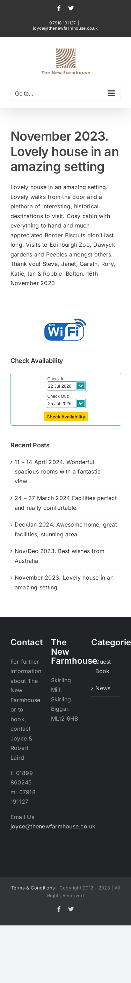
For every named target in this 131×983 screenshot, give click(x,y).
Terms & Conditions (33, 888)
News (102, 688)
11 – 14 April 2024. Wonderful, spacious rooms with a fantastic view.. (58, 472)
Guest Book (103, 666)
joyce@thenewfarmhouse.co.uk (65, 28)
